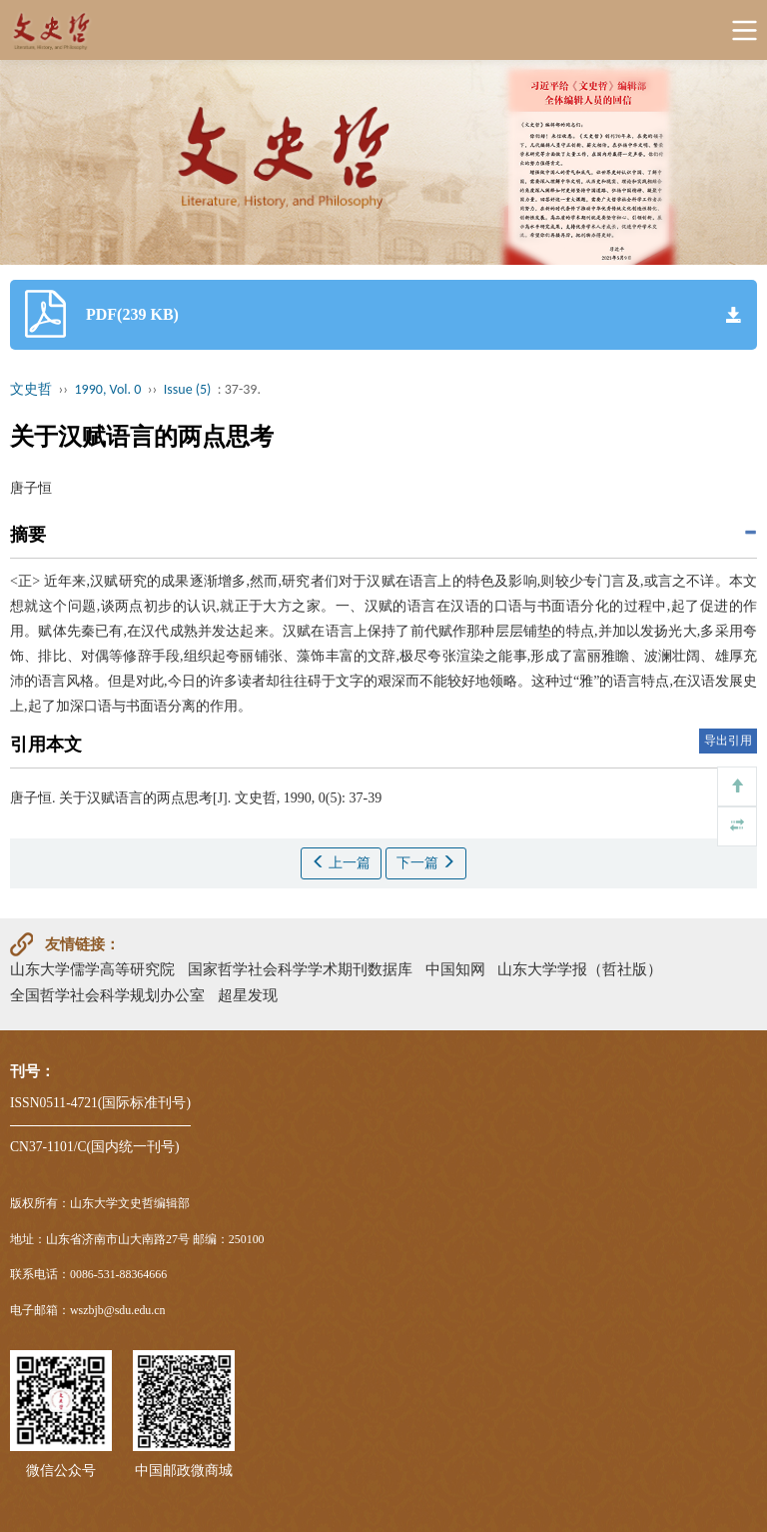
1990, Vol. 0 (108, 389)
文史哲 (31, 389)
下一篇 (426, 862)
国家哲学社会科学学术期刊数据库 (300, 968)
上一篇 (342, 862)
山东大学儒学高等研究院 (92, 968)
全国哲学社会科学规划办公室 (107, 994)
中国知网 (455, 968)
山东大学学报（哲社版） (579, 968)
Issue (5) (188, 389)
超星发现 (248, 994)
